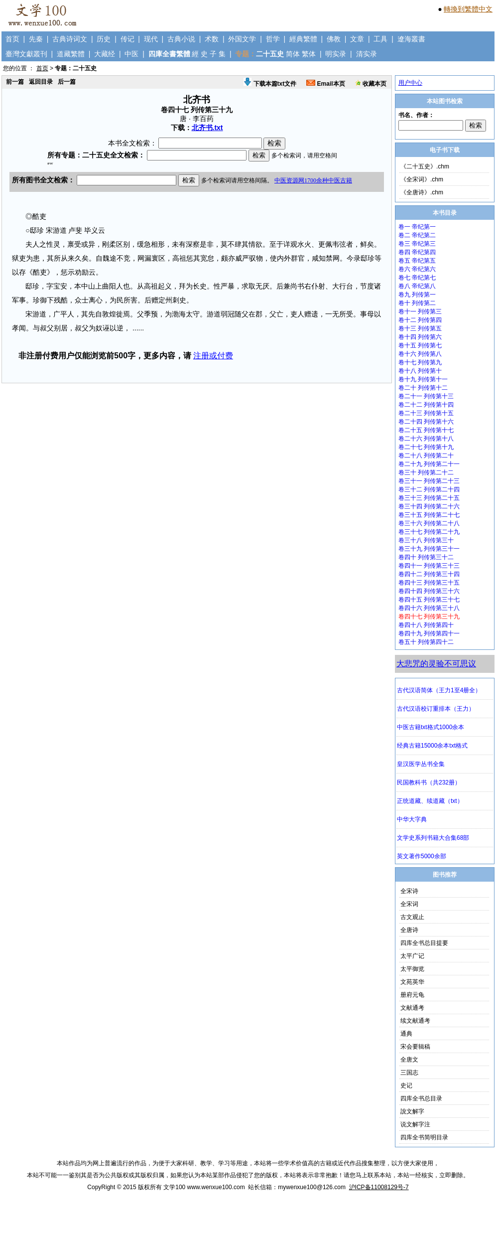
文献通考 (412, 1007)
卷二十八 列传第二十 (426, 455)
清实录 (366, 54)
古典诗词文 (69, 39)
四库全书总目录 (421, 1098)
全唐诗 (409, 930)
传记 (127, 39)
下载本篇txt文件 (270, 83)
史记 (406, 1085)
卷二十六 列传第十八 (426, 438)
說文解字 (412, 1111)
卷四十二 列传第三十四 (429, 574)
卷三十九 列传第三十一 (429, 548)
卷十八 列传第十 (420, 370)
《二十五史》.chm (424, 166)
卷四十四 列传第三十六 (429, 591)
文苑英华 (412, 981)
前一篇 (15, 81)
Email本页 (325, 83)
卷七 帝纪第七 (417, 277)
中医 (131, 54)
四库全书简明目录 (424, 1137)
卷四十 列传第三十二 (426, 557)
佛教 (334, 39)
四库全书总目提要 (424, 942)
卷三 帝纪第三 (417, 243)
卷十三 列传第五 (420, 328)
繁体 (309, 54)
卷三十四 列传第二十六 (429, 506)
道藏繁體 (71, 54)
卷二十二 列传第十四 (426, 404)
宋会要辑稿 (415, 1046)
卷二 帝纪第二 (417, 235)
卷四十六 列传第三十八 (429, 608)
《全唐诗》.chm (421, 192)
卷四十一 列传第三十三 (429, 565)
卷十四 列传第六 (420, 336)
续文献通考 (415, 1020)
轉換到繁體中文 (468, 9)
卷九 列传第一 (417, 294)
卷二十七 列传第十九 (426, 447)
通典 (406, 1033)
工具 (380, 39)
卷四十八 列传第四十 (426, 624)
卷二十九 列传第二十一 (429, 464)
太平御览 (412, 968)
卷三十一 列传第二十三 (429, 480)
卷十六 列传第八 (420, 353)
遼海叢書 (411, 39)
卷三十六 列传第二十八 (429, 523)
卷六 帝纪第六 (417, 269)
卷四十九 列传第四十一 (429, 633)
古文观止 (412, 917)
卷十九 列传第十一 (423, 379)
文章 (357, 39)
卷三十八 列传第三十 (426, 540)
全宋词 (409, 904)
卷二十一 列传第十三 (426, 396)
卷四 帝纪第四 (417, 252)
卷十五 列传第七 (420, 345)
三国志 (409, 1072)
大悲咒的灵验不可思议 (436, 663)
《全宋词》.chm (421, 179)
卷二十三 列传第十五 (426, 413)
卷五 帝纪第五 (417, 260)
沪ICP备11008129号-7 (379, 1187)
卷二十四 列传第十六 (426, 421)
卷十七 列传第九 (420, 362)
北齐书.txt (207, 128)
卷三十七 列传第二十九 (429, 531)
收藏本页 (370, 83)
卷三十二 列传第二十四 (429, 489)
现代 (151, 39)
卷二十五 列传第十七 (426, 430)
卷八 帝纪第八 (417, 286)
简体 (293, 54)
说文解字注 (415, 1124)
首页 (12, 39)
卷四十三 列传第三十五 (429, 582)
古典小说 (181, 39)
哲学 (273, 39)
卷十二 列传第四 (420, 319)
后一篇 (67, 81)
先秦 (36, 39)
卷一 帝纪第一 (417, 226)
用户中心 (410, 82)
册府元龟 (412, 994)
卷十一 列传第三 (420, 311)
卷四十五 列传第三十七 (429, 599)
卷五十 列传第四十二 (426, 641)
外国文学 (242, 39)
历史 (104, 39)
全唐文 (409, 1059)
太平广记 (412, 955)
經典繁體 (303, 39)
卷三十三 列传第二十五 (429, 497)
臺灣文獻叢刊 (26, 54)
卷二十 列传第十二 (423, 387)
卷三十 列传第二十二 (426, 472)
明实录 (335, 54)
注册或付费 (213, 355)
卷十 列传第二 (417, 303)
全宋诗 (409, 891)
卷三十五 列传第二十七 (429, 514)
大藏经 (104, 54)
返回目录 (41, 81)
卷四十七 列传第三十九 (429, 616)
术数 (212, 39)
